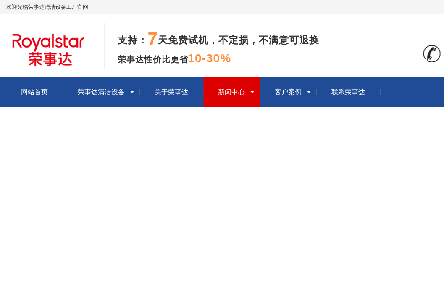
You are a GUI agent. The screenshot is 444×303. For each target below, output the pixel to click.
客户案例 (288, 92)
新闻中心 (231, 92)
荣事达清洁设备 (101, 92)
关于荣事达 (171, 92)
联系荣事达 (348, 92)
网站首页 (34, 92)
